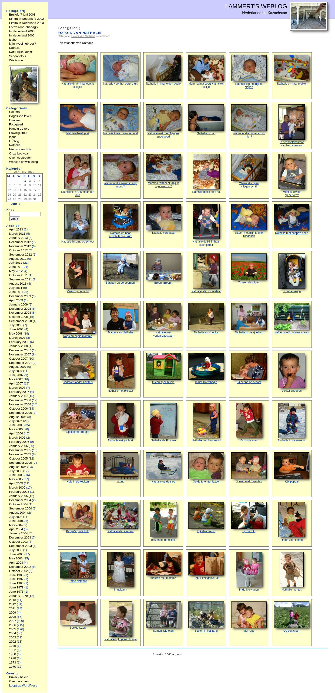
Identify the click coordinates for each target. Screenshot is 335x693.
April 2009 (16, 300)
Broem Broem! (163, 268)
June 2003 (16, 554)
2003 (12, 637)
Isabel (13, 39)
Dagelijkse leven (20, 116)
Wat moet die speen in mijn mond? (120, 171)
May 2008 (16, 333)
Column (14, 112)
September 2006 (20, 412)
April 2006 (16, 433)
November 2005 (20, 454)
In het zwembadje (206, 368)
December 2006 (20, 400)
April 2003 (16, 562)
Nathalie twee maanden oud (120, 119)
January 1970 (18, 596)
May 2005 (16, 479)
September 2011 (20, 279)
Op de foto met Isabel (206, 467)
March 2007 (17, 387)
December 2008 (20, 308)
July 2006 (15, 421)
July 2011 (15, 287)
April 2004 (16, 529)
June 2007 (16, 375)
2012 (12, 604)
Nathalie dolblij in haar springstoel (206, 225)
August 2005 (18, 467)
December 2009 (20, 296)
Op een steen (291, 616)
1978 (12, 658)
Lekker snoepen (291, 372)
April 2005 (16, 483)
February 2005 (19, 491)
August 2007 (18, 366)
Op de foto (249, 517)
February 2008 (19, 342)
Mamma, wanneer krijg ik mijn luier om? (163, 171)
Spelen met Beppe (77, 418)
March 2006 (17, 437)
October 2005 (18, 458)
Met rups (249, 616)
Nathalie (14, 47)
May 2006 (16, 429)
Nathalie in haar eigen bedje (163, 70)
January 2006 (18, 446)
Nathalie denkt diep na (206, 174)
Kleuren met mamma (163, 566)
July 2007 (15, 371)
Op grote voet (249, 422)
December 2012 (20, 242)
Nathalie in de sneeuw (291, 422)
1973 (12, 662)
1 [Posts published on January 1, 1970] (25, 180)
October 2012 (18, 250)
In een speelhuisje (163, 368)
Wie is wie (16, 60)
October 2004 (18, 504)
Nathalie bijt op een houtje (120, 621)
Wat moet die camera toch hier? (249, 121)
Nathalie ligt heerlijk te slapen (249, 72)
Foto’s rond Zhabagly (23, 27)
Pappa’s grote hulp (77, 517)
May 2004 (16, 525)
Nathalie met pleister (120, 372)
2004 (12, 633)
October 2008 (18, 317)
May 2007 (16, 379)
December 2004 (20, 500)
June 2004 (16, 521)
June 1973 (16, 591)
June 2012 (16, 267)
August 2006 (18, 417)
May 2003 (16, 558)
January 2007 (18, 396)
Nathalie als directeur (120, 517)
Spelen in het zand (206, 616)
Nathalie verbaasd (163, 219)
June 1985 (16, 575)
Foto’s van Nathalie (80, 33)
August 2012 (18, 258)
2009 (12, 612)
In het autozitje (291, 273)
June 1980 (16, 583)
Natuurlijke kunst (20, 52)
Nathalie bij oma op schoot (77, 223)
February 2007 (19, 392)
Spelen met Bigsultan (249, 467)
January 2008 (18, 346)
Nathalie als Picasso (163, 422)
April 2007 (16, 383)
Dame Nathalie (77, 567)
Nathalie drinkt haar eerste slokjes (77, 72)
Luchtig (14, 141)
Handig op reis (19, 128)
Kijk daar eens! (206, 517)
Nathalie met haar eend (206, 422)
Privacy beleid (18, 677)
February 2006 (19, 441)
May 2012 (16, 271)
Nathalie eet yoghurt (120, 422)
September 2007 (20, 363)
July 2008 (15, 325)
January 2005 (18, 496)
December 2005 (20, 450)
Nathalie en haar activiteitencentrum (120, 221)
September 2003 (20, 546)
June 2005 (16, 475)
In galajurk (120, 571)
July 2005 (15, 471)
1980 (12, 654)
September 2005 (20, 462)
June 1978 (16, 587)
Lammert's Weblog (256, 6)
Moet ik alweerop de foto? (291, 175)
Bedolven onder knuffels (77, 368)
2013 (12, 600)
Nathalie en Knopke (206, 318)
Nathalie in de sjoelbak (249, 318)
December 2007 (20, 350)
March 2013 (17, 233)
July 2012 (15, 262)
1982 (12, 650)
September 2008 (20, 321)
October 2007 (18, 358)
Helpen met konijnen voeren (291, 318)
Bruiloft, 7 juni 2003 (22, 14)
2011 (12, 608)
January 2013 (18, 238)
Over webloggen (20, 157)
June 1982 (16, 579)
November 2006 (20, 404)
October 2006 (18, 408)
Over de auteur (19, 681)
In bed (120, 467)
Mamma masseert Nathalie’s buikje (206, 72)
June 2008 (16, 329)
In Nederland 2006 (21, 35)
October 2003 (18, 541)
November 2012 (20, 246)
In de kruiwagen (249, 571)
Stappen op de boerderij (120, 268)
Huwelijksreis (18, 133)
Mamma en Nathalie (120, 318)
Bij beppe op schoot (249, 368)
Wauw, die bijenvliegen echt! (249, 171)
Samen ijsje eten (163, 616)
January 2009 (18, 304)
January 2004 (18, 533)
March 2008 (17, 337)
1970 (12, 666)
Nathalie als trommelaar (206, 273)
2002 (12, 641)
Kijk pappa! (291, 467)
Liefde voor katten (291, 522)
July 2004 (15, 517)
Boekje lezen (77, 615)
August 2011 (18, 283)
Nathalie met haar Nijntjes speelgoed (163, 121)
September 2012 (20, 254)
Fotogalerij (16, 124)
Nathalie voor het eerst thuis (120, 70)
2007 (12, 621)
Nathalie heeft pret (77, 119)
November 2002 (20, 566)
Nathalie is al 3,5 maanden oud (77, 175)
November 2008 (20, 312)
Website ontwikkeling (23, 162)
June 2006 (16, 425)
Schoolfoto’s (17, 56)
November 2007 (20, 354)
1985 (12, 645)
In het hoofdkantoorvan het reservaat (291, 125)
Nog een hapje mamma (77, 320)
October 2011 (18, 275)
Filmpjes (14, 120)
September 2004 (20, 508)
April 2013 (16, 229)
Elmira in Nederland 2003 (26, 23)
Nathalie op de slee (163, 467)
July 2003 (15, 550)
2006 (12, 625)
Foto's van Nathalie (83, 36)
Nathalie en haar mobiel (291, 70)
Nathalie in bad (206, 119)
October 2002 (18, 571)
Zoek (10, 210)
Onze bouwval (19, 153)
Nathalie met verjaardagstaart (163, 320)
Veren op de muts (77, 273)
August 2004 (18, 512)
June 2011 (16, 292)
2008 (12, 616)
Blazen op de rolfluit (163, 522)
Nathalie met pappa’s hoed (291, 219)
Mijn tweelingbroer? (22, 43)
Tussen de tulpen (249, 268)
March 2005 (17, 487)
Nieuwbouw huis (20, 149)
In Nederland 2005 (21, 31)
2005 (12, 629)
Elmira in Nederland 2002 (26, 18)
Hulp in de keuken (77, 467)
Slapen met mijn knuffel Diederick (249, 221)
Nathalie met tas (292, 571)
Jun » (15, 204)
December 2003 (20, 537)
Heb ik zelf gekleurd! (206, 566)
